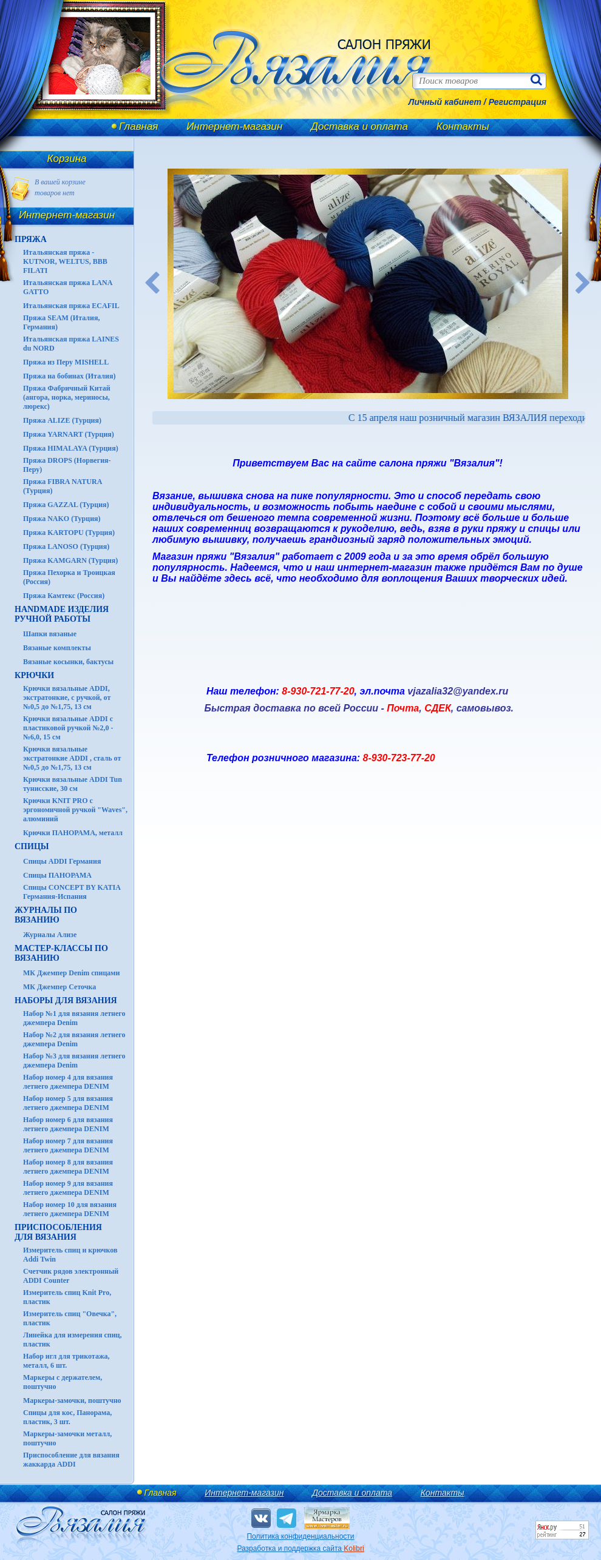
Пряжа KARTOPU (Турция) (69, 532)
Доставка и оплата (359, 126)
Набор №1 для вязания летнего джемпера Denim (74, 1018)
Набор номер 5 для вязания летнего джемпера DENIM (68, 1103)
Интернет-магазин (234, 126)
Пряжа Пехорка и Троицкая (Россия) (69, 577)
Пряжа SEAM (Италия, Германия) (61, 322)
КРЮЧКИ (34, 675)
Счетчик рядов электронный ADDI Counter (70, 1276)
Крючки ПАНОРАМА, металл (73, 833)
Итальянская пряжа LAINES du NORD (71, 343)
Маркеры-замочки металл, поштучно (67, 1438)
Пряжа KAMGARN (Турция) (70, 560)
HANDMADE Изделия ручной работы (62, 614)
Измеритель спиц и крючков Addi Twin (70, 1254)
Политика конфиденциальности (300, 1536)
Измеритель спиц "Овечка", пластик (70, 1318)
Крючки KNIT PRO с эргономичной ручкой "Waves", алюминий (75, 809)
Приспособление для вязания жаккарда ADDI (71, 1459)
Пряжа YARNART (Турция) (68, 434)
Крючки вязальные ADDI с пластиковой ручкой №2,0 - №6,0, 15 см (68, 727)
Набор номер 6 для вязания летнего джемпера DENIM (68, 1124)
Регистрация (517, 102)
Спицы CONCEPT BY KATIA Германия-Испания (71, 892)
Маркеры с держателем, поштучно (62, 1382)
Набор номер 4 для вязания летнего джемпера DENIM (68, 1082)
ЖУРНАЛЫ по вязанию (46, 915)
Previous (152, 284)
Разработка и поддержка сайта (300, 1548)
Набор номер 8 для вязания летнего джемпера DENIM (68, 1166)
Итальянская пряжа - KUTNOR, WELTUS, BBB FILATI (65, 261)
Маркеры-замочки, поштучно (72, 1400)
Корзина (67, 158)
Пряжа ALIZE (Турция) (62, 420)
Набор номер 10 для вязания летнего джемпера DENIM (70, 1209)
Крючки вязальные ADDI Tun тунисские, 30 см (72, 784)
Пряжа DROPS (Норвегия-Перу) (67, 465)
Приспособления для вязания (58, 1232)
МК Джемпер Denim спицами (71, 973)
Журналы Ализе (49, 934)
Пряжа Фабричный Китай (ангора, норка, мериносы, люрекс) (66, 397)
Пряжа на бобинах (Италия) (69, 376)
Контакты (462, 126)
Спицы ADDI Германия (62, 861)
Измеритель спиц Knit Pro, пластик (67, 1297)
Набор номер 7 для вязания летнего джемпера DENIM (68, 1145)
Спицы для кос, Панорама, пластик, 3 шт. (67, 1417)
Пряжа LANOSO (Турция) (66, 546)
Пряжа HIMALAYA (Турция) (70, 448)
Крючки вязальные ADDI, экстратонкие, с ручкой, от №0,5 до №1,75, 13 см (66, 697)
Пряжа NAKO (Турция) (62, 518)
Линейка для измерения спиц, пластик (72, 1339)
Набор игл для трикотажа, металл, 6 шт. (66, 1361)
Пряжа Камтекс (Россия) (63, 595)
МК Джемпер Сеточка (59, 987)
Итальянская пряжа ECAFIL (71, 305)
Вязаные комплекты (57, 648)
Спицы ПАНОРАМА (57, 875)
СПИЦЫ (32, 846)
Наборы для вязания (66, 1000)
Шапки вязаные (49, 634)
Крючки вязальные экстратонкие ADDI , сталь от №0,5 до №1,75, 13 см (72, 758)
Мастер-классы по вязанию (61, 953)
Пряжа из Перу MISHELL (66, 362)
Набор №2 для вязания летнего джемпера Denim (74, 1039)
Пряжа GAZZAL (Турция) (66, 504)
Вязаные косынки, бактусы (68, 661)
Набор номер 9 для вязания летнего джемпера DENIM (68, 1188)
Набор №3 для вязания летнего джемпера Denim (74, 1060)
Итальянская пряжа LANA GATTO (67, 287)
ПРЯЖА (31, 239)
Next (583, 284)
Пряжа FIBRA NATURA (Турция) (62, 486)
